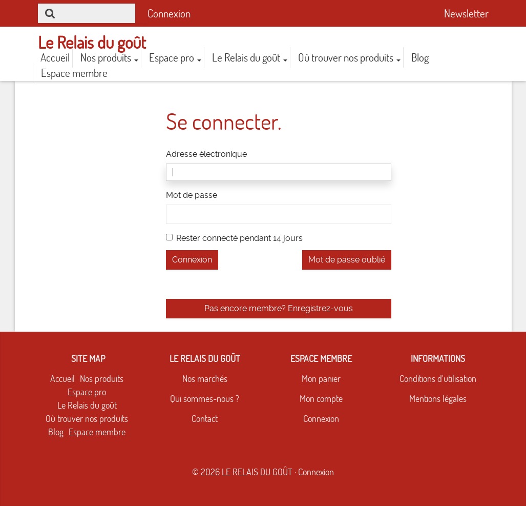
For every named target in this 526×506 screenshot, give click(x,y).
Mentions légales (438, 398)
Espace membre (74, 72)
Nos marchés (204, 378)
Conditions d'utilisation (437, 378)
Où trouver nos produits (349, 57)
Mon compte (321, 398)
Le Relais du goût (249, 57)
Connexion (169, 13)
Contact (205, 418)
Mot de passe (191, 195)
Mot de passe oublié (346, 260)
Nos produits (109, 57)
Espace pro (175, 57)
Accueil (55, 57)
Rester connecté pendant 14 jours (234, 238)
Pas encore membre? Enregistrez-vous (278, 308)
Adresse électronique (206, 154)
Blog (420, 57)
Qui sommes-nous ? (204, 398)
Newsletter (466, 13)
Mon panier (321, 378)
